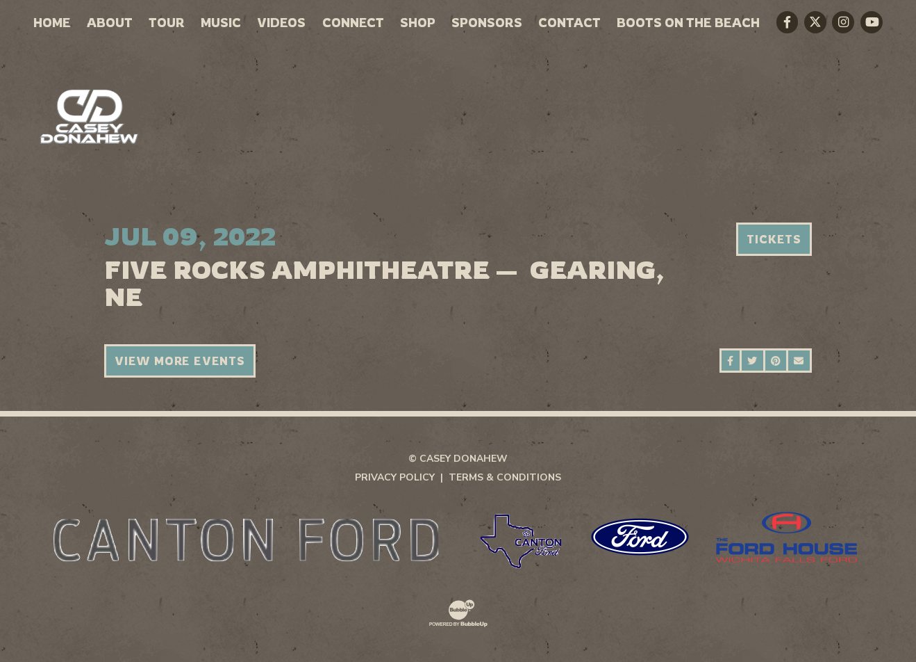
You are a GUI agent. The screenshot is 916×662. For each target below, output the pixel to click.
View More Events (180, 361)
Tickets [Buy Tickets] (774, 239)
